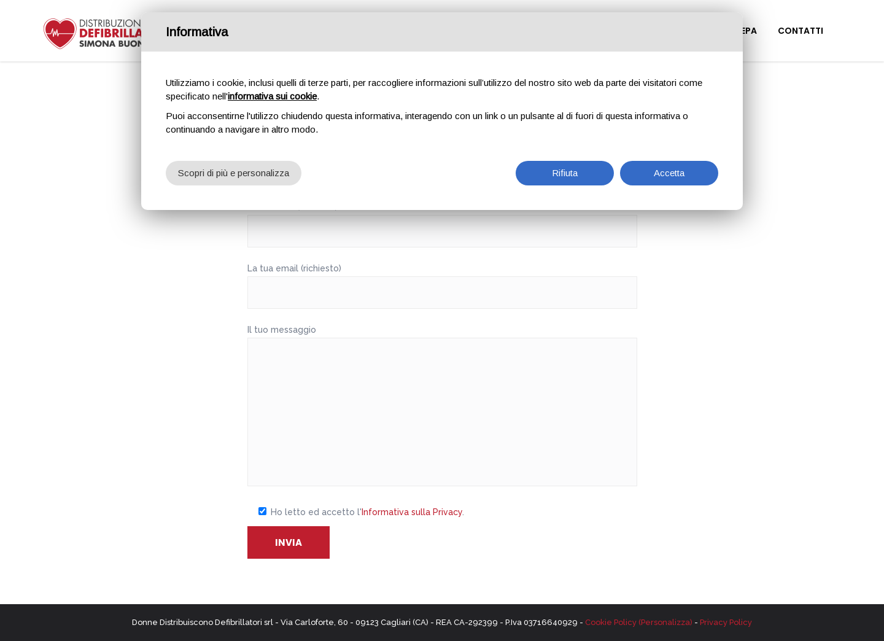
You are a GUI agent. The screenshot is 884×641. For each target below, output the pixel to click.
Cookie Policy (611, 622)
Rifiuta (565, 166)
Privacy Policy (726, 622)
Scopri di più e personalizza (233, 166)
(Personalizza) (665, 622)
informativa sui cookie (272, 89)
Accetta (669, 166)
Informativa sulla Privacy (412, 512)
